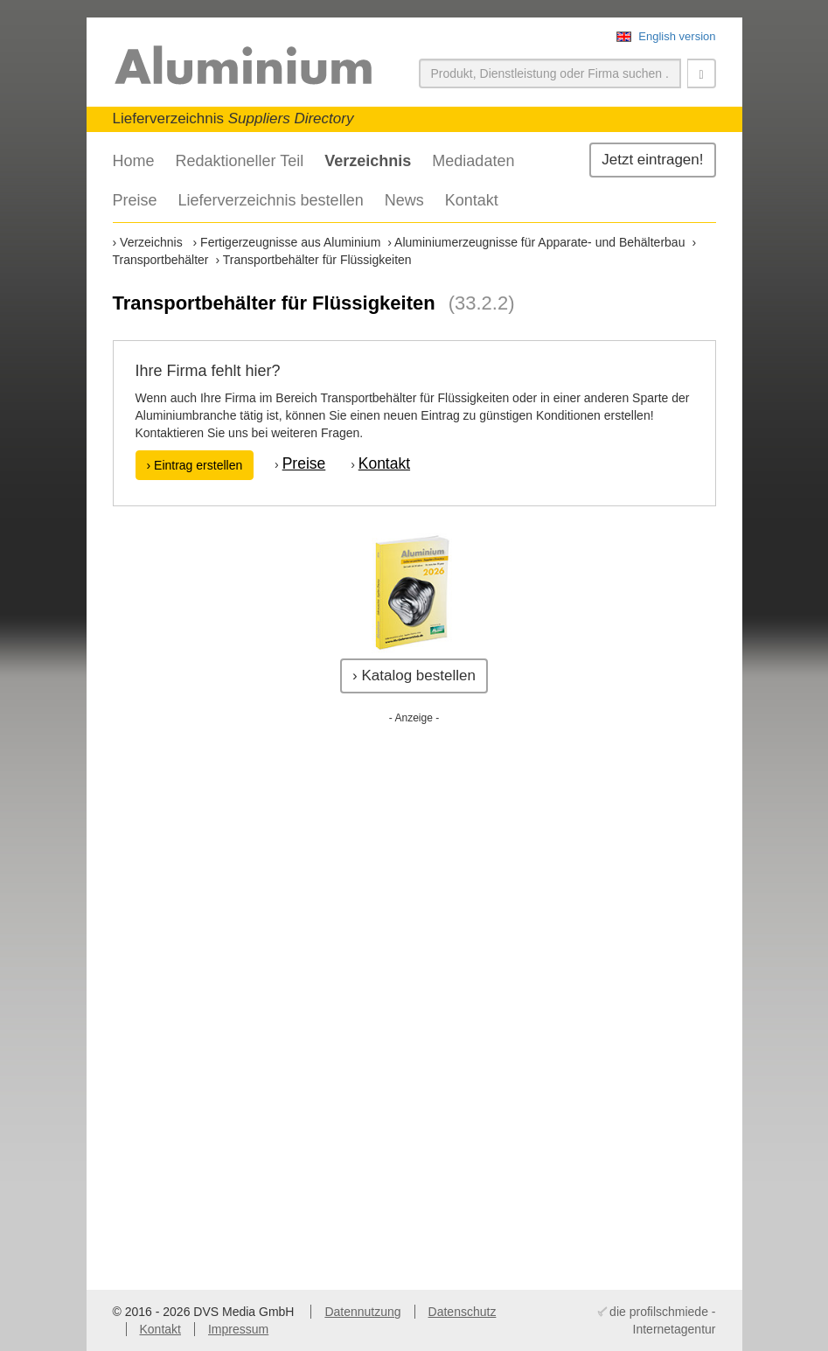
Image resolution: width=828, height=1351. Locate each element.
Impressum (238, 1329)
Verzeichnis (367, 161)
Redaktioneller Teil (240, 161)
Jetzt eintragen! (652, 159)
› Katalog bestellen (414, 675)
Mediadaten (473, 161)
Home (134, 161)
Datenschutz (462, 1312)
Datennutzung (362, 1312)
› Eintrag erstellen (195, 465)
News (404, 200)
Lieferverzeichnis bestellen (271, 200)
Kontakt (471, 200)
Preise (135, 200)
